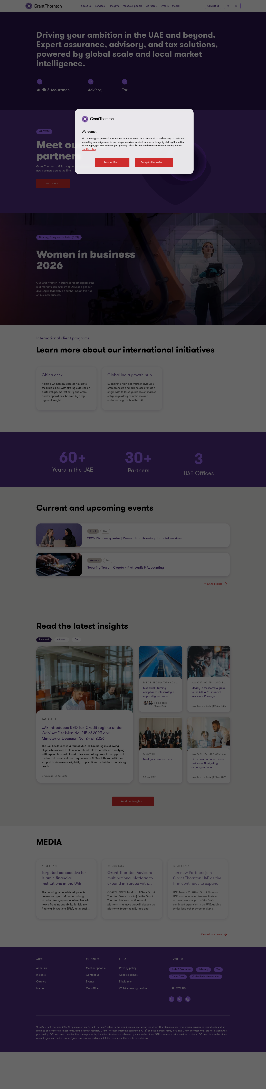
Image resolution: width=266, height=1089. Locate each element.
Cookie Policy (89, 149)
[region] (134, 141)
